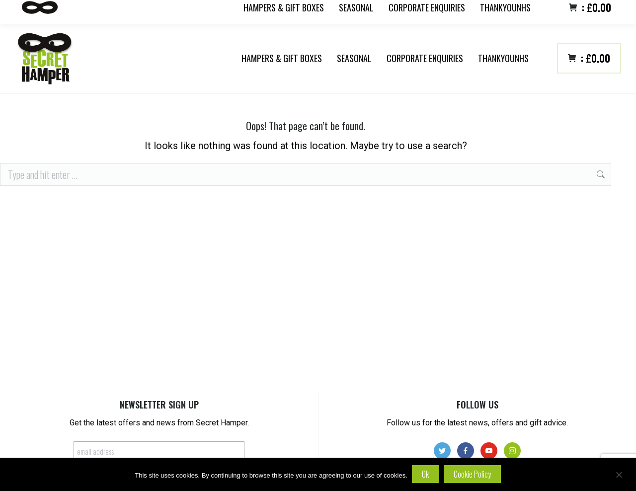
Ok (425, 474)
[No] (619, 475)
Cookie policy (472, 474)
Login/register (600, 12)
